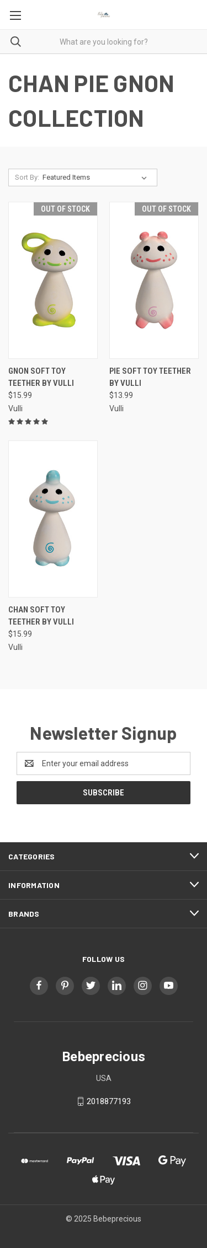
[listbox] (97, 177)
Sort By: (27, 177)
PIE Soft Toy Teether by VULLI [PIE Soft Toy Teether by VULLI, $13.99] (150, 377)
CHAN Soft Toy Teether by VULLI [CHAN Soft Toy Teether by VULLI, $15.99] (41, 616)
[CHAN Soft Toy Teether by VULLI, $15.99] (52, 519)
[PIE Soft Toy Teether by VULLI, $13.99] (154, 280)
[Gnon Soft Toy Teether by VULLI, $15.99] (52, 280)
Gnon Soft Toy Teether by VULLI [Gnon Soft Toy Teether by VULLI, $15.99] (41, 377)
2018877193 (109, 1101)
